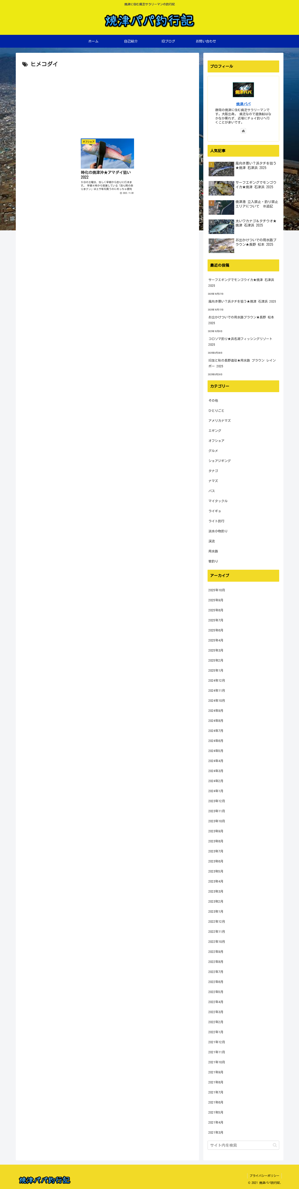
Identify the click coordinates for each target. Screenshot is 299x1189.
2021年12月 (216, 1042)
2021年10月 (216, 1062)
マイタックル (218, 501)
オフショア (216, 440)
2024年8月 (215, 720)
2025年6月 (215, 630)
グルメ (213, 450)
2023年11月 (216, 811)
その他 (213, 400)
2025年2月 (215, 660)
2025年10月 (216, 590)
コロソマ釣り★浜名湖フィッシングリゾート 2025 (240, 341)
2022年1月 (215, 1032)
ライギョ (214, 511)
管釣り (213, 561)
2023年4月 (215, 881)
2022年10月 (216, 941)
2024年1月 (215, 791)
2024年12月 (216, 680)
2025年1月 (215, 670)
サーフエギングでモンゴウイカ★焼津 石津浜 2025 (241, 282)
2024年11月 (216, 690)
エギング (214, 430)
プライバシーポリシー (264, 1175)
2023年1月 (215, 911)
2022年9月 (215, 951)
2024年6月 (215, 740)
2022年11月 (216, 931)
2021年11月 (216, 1052)
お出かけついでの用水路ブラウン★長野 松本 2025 (241, 320)
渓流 (211, 541)
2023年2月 (215, 901)
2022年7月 (215, 971)
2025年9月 (215, 600)
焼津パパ (243, 104)
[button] (275, 1145)
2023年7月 (215, 851)
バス (211, 491)
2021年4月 (215, 1122)
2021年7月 (215, 1092)
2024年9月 (215, 710)
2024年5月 (215, 750)
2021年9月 (215, 1072)
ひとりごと (216, 410)
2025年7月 (215, 620)
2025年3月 (215, 650)
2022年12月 (216, 921)
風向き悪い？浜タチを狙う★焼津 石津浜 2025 (242, 301)
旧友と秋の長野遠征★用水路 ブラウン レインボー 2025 (242, 363)
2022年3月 (215, 1012)
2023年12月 (216, 801)
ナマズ (213, 481)
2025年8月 (215, 610)
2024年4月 (215, 760)
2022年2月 (215, 1022)
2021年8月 (215, 1082)
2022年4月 (215, 1002)
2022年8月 (215, 961)
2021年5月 (215, 1112)
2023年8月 (215, 841)
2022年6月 (215, 981)
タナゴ (213, 470)
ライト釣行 (216, 521)
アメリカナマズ (219, 420)
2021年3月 (215, 1132)
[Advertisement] (107, 101)
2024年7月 (215, 730)
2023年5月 (215, 871)
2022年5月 (215, 991)
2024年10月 (216, 700)
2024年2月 (215, 781)
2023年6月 (215, 861)
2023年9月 (215, 831)
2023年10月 (216, 821)
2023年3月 (215, 891)
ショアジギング (219, 460)
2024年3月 (215, 771)
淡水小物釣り (218, 531)
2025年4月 (215, 640)
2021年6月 (215, 1102)
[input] (243, 1145)
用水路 (213, 551)
